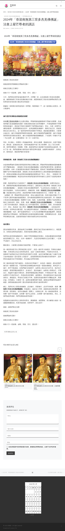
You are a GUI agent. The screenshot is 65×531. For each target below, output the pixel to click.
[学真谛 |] (6, 5)
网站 (8, 442)
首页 (4, 12)
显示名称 (10, 429)
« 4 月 (32, 515)
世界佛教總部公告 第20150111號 (14, 386)
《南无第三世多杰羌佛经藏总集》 (15, 12)
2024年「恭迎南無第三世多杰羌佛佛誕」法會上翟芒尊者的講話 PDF (32, 42)
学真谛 (9, 525)
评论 (9, 416)
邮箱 (9, 436)
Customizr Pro (13, 528)
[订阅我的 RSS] (61, 2)
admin (7, 28)
